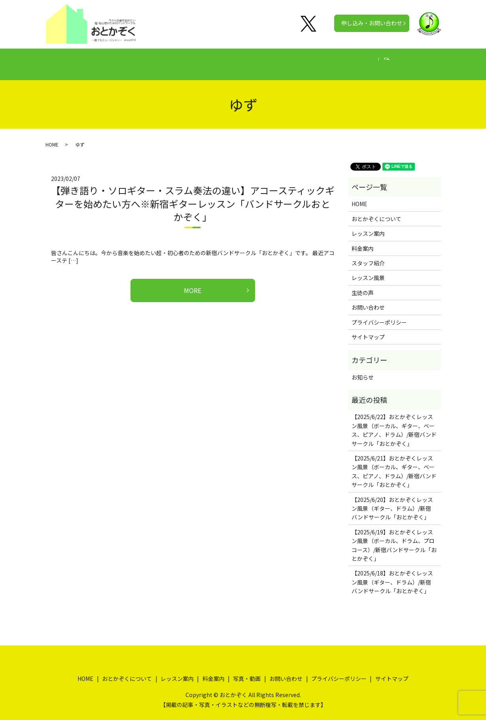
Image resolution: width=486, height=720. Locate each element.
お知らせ (363, 370)
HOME (88, 60)
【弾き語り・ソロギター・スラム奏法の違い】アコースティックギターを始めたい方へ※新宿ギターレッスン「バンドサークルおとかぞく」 (193, 196)
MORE (192, 283)
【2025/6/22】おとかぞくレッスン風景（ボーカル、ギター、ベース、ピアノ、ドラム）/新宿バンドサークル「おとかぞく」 (394, 422)
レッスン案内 (195, 60)
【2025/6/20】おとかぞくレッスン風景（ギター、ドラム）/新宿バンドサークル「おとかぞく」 (392, 501)
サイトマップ (368, 329)
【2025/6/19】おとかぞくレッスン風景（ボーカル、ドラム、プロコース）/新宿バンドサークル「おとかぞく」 (394, 538)
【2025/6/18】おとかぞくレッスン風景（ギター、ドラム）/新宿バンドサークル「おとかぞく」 (392, 574)
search (410, 60)
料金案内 (240, 60)
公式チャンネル (370, 60)
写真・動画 (320, 60)
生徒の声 (279, 60)
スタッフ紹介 (368, 255)
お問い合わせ (368, 300)
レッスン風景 (368, 270)
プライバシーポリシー (379, 314)
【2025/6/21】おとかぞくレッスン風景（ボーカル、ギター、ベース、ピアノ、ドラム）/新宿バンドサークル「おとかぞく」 (394, 464)
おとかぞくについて (138, 60)
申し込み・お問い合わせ (371, 23)
